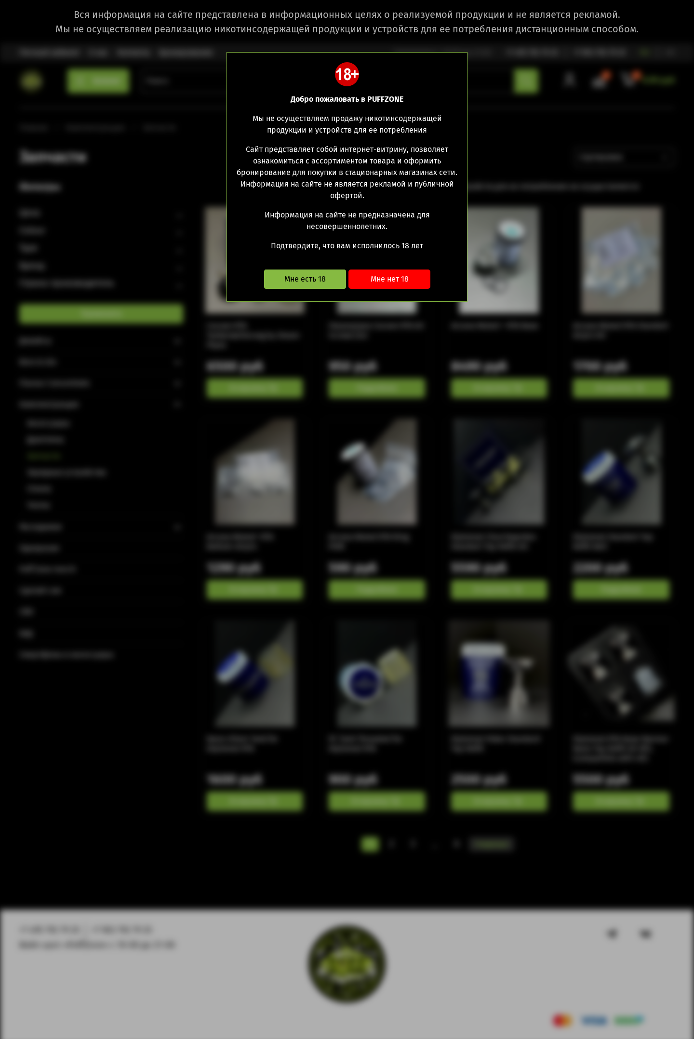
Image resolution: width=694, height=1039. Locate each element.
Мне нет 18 (390, 278)
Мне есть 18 (305, 278)
